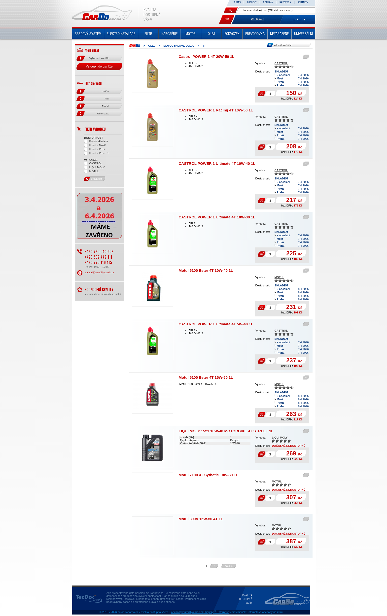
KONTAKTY (303, 2)
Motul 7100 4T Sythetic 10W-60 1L (208, 475)
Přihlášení (257, 19)
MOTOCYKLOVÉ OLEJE (178, 45)
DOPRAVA (268, 2)
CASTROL (281, 63)
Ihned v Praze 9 (96, 153)
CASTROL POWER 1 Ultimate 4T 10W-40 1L (217, 163)
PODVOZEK (232, 34)
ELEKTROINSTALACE (121, 34)
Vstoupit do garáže (99, 66)
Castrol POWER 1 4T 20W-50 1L (207, 56)
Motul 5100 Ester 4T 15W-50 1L (206, 377)
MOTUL (279, 277)
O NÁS (237, 2)
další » (229, 565)
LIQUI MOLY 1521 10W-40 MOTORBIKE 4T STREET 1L (226, 431)
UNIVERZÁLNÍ (303, 34)
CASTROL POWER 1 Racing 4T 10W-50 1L (216, 110)
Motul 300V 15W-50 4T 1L (201, 519)
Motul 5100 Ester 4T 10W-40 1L (206, 270)
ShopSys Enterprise (216, 612)
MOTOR (190, 34)
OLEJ (211, 34)
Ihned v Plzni (94, 149)
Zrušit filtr (93, 193)
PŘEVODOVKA (255, 34)
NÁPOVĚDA (285, 2)
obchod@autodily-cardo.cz (99, 286)
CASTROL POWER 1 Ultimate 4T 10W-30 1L (217, 217)
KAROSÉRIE (169, 34)
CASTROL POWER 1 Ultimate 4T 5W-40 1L (216, 324)
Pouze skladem (96, 141)
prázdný (299, 19)
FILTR (148, 34)
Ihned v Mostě (95, 145)
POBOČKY (251, 2)
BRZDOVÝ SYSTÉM (88, 34)
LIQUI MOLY (279, 437)
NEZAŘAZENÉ (279, 34)
